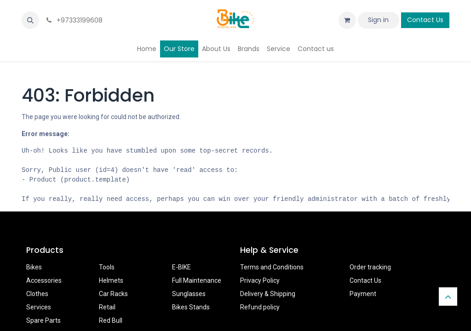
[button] (30, 20)
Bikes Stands (191, 307)
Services (38, 307)
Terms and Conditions (272, 267)
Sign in (378, 19)
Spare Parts (43, 320)
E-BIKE (181, 267)
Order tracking (370, 267)
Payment (363, 293)
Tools (107, 267)
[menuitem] (146, 48)
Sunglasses (189, 293)
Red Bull (110, 320)
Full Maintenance (196, 280)
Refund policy (260, 307)
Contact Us (425, 19)
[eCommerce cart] (347, 20)
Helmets (111, 280)
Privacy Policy (260, 280)
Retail (107, 307)
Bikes (34, 267)
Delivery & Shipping (267, 293)
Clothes (37, 293)
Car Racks (113, 293)
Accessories (44, 280)
